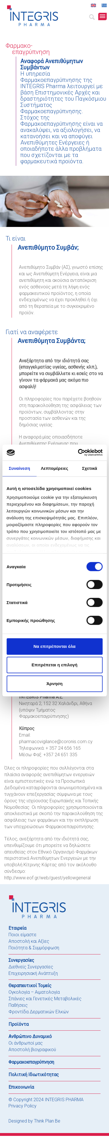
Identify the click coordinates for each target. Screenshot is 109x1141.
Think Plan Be (47, 1121)
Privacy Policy (22, 1106)
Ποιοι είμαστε (22, 934)
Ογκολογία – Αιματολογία (34, 992)
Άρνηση (54, 683)
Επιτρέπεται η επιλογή (55, 664)
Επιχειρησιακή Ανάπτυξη (33, 973)
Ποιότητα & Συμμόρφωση (33, 947)
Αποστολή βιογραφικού (32, 1049)
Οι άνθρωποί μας (25, 1043)
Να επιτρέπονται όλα (54, 646)
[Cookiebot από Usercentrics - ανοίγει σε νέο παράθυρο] (78, 452)
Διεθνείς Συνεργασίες (30, 967)
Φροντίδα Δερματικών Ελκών (38, 1011)
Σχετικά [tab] (89, 468)
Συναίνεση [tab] (19, 468)
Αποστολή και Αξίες (28, 941)
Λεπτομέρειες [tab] (54, 468)
